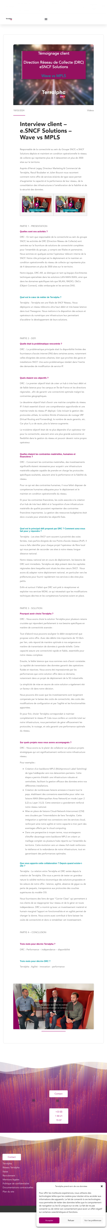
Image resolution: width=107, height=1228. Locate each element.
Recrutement (24, 10)
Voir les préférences (92, 1220)
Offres (41, 3)
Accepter (49, 1220)
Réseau (56, 3)
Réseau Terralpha (11, 1168)
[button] (101, 1186)
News (70, 3)
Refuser (71, 1220)
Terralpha (24, 3)
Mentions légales (11, 1181)
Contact (40, 10)
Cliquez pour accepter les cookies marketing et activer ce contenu (54, 1006)
